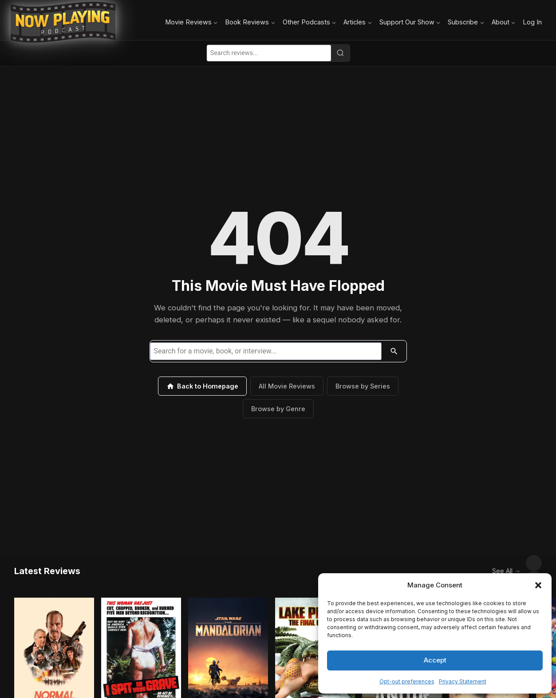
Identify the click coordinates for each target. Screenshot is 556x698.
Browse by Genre (278, 408)
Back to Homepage (202, 386)
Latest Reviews (47, 563)
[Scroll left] (514, 563)
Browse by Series (362, 386)
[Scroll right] (534, 563)
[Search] (340, 52)
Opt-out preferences (406, 681)
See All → (487, 563)
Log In (532, 22)
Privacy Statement (462, 681)
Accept (435, 660)
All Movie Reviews (287, 386)
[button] (538, 585)
